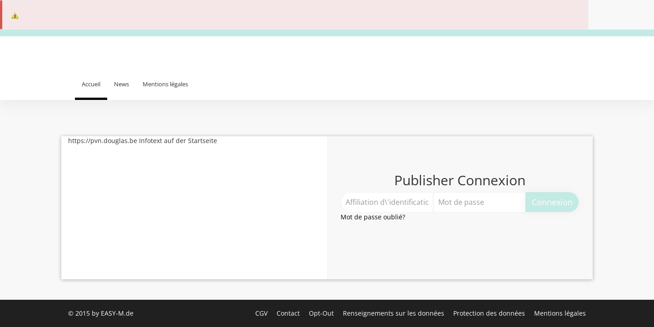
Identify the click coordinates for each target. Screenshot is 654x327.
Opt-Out (322, 313)
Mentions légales (165, 84)
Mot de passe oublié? (373, 217)
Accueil (91, 84)
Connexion (552, 202)
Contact (289, 313)
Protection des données (490, 313)
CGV (262, 313)
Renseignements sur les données (394, 313)
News (121, 84)
